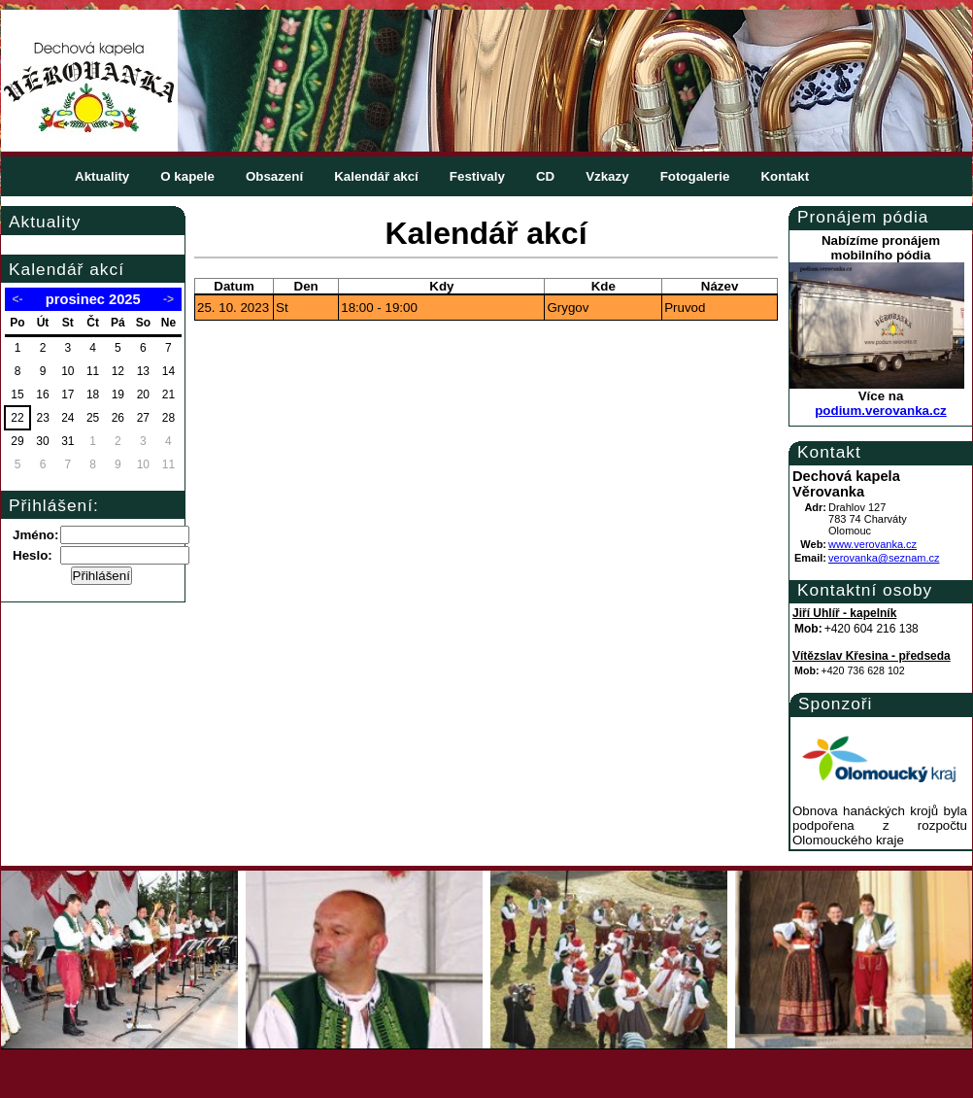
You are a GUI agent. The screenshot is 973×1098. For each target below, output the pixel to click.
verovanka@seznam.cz (884, 558)
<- (18, 299)
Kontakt (784, 176)
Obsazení (274, 176)
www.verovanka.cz (872, 544)
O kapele (187, 176)
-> (168, 299)
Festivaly (477, 176)
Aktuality (102, 176)
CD (545, 176)
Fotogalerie (695, 176)
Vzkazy (607, 176)
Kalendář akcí (376, 176)
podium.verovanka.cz (881, 410)
